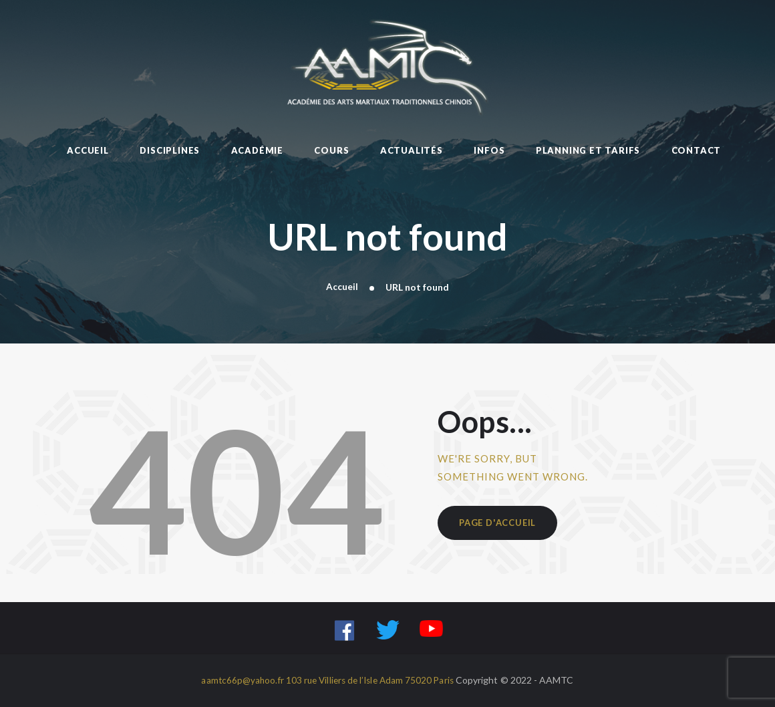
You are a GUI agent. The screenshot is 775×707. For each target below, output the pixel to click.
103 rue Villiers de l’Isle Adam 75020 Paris (370, 680)
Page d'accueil (499, 524)
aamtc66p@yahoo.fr (238, 680)
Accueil (342, 287)
